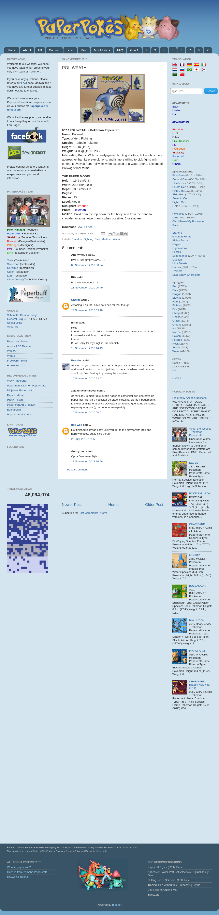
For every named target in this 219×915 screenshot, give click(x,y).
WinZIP (11, 355)
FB (40, 50)
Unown (176, 267)
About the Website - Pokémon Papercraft (200, 432)
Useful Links (14, 322)
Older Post (154, 504)
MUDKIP (194, 554)
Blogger (116, 904)
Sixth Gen (178, 194)
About (27, 50)
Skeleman (13, 264)
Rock (175, 343)
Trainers (177, 270)
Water (116, 239)
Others (176, 163)
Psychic (177, 339)
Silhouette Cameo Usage (22, 315)
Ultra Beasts (179, 263)
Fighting (88, 239)
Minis (175, 217)
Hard (175, 114)
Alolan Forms (180, 240)
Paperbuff (178, 156)
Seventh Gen (180, 198)
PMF (175, 144)
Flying (176, 313)
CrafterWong (15, 279)
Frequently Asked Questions (189, 397)
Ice (174, 328)
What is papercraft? (19, 867)
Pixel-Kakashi (180, 141)
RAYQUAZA (196, 619)
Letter (88, 227)
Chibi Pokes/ (180, 221)
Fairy (175, 301)
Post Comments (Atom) (93, 512)
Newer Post (72, 504)
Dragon (176, 294)
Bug (174, 286)
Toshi (10, 260)
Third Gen (178, 183)
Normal (176, 332)
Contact (54, 50)
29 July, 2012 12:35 (83, 438)
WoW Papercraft (17, 380)
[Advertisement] (112, 490)
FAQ (120, 50)
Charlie (76, 299)
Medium (106, 239)
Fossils (176, 251)
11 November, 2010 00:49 (87, 287)
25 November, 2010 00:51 (87, 412)
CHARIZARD (197, 524)
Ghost (176, 316)
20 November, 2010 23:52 (87, 378)
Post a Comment (77, 469)
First (97, 239)
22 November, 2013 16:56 (87, 461)
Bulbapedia (14, 409)
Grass (176, 320)
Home (12, 50)
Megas (176, 244)
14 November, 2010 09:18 (87, 310)
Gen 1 (134, 50)
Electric (176, 297)
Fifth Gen (178, 190)
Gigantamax (179, 248)
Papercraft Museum (19, 414)
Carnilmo (12, 267)
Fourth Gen (179, 186)
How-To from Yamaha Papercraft (27, 872)
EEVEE (193, 462)
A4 (80, 227)
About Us (12, 326)
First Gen (178, 175)
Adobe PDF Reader (19, 346)
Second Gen (180, 179)
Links (70, 50)
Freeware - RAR (17, 360)
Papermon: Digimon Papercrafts (26, 385)
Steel (175, 347)
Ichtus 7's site (15, 399)
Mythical (177, 259)
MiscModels (102, 50)
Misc (84, 50)
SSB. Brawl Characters (186, 274)
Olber (10, 271)
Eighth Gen (179, 202)
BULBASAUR (197, 585)
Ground (176, 324)
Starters (177, 232)
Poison (176, 335)
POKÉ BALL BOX (199, 493)
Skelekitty (178, 152)
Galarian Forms (181, 236)
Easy (175, 106)
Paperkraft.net (15, 395)
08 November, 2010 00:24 (87, 265)
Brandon (77, 239)
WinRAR (12, 350)
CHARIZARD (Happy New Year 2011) (199, 684)
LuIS (10, 275)
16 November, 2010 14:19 (87, 348)
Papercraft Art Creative (21, 404)
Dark (175, 290)
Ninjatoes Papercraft (19, 390)
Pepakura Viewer (17, 341)
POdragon (178, 148)
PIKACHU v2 (197, 650)
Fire (174, 309)
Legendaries (179, 255)
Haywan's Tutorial (18, 876)
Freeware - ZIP (16, 365)
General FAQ (15, 318)
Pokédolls (178, 213)
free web (76, 424)
